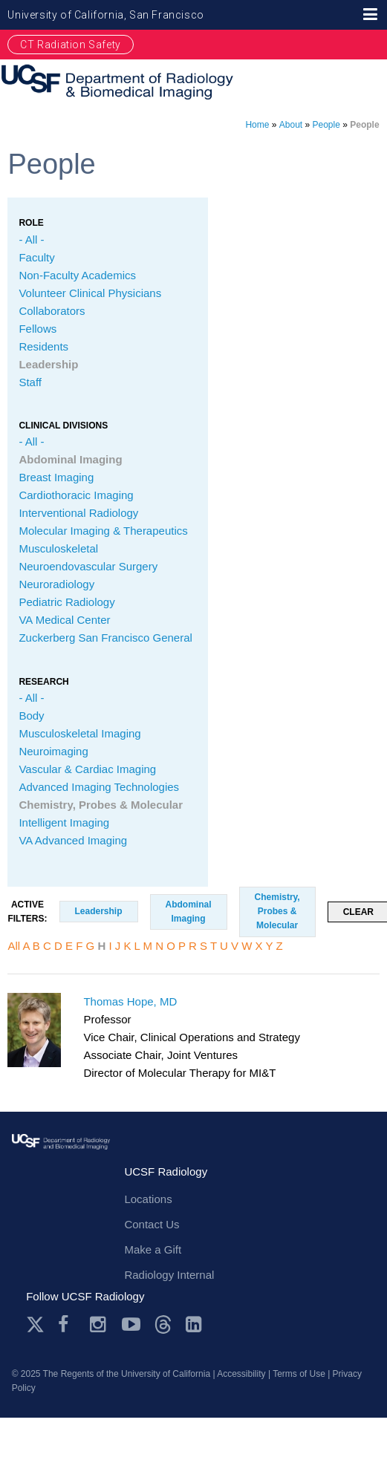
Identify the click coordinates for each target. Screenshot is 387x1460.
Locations (148, 1199)
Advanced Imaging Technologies (99, 786)
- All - (31, 239)
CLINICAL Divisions (63, 425)
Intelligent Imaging (64, 822)
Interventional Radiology (78, 512)
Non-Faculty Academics (77, 275)
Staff (30, 382)
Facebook (67, 1324)
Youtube (131, 1324)
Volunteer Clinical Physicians (90, 293)
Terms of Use (299, 1374)
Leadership (48, 364)
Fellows (37, 328)
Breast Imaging (56, 477)
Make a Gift (152, 1249)
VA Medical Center (64, 619)
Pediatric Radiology (66, 602)
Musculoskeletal (58, 548)
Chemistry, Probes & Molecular (101, 804)
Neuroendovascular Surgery (88, 566)
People (326, 125)
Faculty (36, 257)
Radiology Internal (169, 1274)
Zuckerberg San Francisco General (105, 637)
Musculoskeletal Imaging (79, 733)
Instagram (99, 1324)
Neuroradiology (56, 584)
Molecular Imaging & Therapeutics (103, 530)
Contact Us (151, 1224)
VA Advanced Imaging (73, 840)
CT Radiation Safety (70, 44)
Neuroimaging (53, 751)
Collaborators (52, 310)
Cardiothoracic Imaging (76, 495)
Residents (43, 346)
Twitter (35, 1324)
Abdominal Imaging (70, 459)
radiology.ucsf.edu (61, 1158)
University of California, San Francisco (105, 15)
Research (43, 682)
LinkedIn (195, 1324)
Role (31, 223)
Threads (163, 1324)
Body (31, 715)
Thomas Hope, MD (130, 1001)
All (13, 945)
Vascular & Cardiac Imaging (87, 769)
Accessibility (241, 1374)
